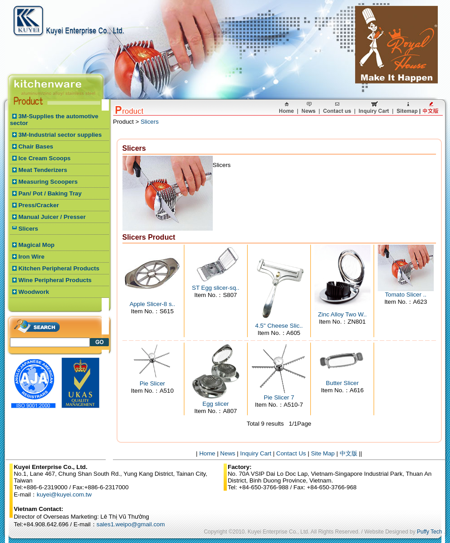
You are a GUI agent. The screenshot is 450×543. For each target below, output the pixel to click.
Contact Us (291, 453)
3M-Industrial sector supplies (60, 134)
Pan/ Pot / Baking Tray (50, 193)
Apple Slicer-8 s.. (152, 304)
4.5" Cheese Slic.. (279, 325)
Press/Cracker (39, 205)
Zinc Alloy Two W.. (342, 314)
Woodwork (34, 291)
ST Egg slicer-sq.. (215, 287)
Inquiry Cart (256, 453)
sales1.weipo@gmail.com (131, 524)
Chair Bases (36, 146)
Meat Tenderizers (43, 170)
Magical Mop (37, 244)
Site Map (323, 453)
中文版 (348, 453)
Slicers (28, 228)
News (227, 453)
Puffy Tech (429, 532)
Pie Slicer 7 (279, 397)
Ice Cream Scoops (45, 158)
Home (207, 453)
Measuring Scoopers (48, 181)
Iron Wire (32, 256)
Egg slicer (215, 403)
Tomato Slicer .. (406, 294)
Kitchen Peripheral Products (59, 268)
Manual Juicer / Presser (52, 216)
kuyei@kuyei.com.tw (64, 494)
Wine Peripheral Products (55, 280)
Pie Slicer (152, 383)
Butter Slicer (342, 383)
